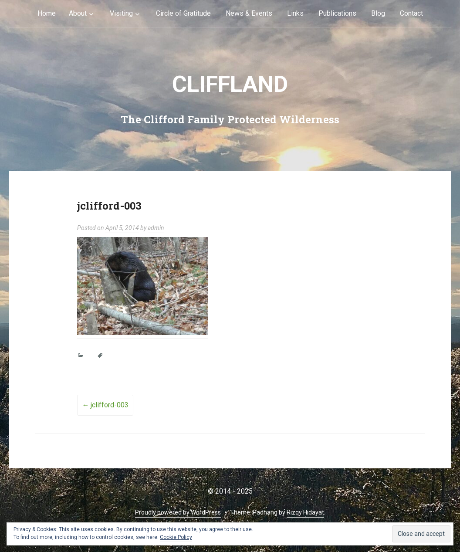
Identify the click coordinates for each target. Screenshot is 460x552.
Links (295, 13)
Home (46, 13)
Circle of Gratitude (183, 13)
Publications (337, 13)
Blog (378, 13)
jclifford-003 (105, 405)
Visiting (121, 13)
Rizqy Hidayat (305, 512)
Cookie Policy (176, 537)
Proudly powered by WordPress (178, 512)
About (78, 13)
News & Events (249, 13)
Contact (411, 13)
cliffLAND (230, 84)
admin (156, 227)
